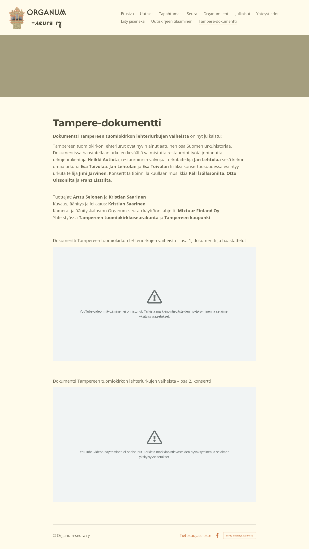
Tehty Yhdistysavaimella (239, 535)
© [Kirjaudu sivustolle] (55, 535)
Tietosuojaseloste (195, 535)
